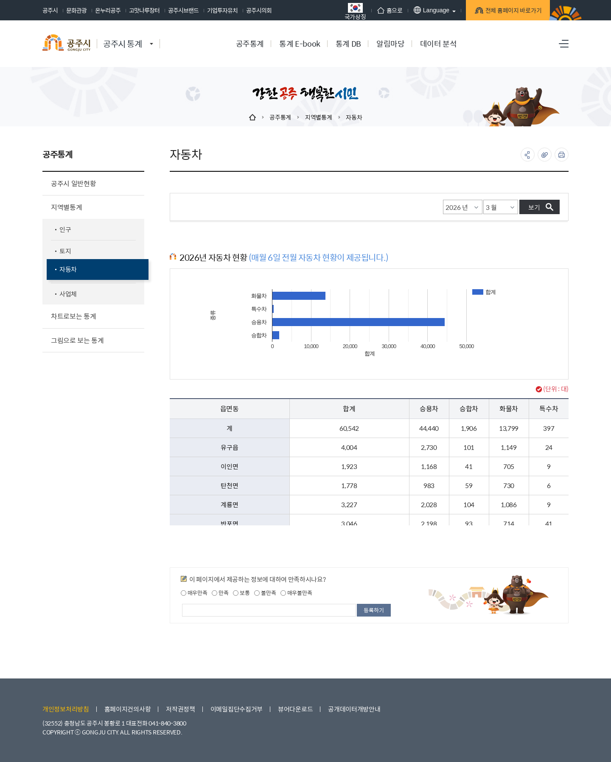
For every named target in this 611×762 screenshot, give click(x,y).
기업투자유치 (222, 10)
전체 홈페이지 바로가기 (509, 11)
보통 (241, 593)
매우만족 (194, 593)
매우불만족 (296, 593)
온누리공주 (108, 10)
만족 (220, 593)
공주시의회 (259, 10)
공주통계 (280, 117)
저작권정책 (180, 709)
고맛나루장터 (144, 10)
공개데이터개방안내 (354, 709)
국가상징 (351, 11)
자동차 (354, 117)
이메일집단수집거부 (236, 709)
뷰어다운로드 (295, 709)
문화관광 (76, 10)
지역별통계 (318, 117)
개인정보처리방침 (65, 709)
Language (428, 10)
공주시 (50, 10)
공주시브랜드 (183, 10)
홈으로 (386, 10)
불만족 (265, 593)
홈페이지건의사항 (127, 709)
